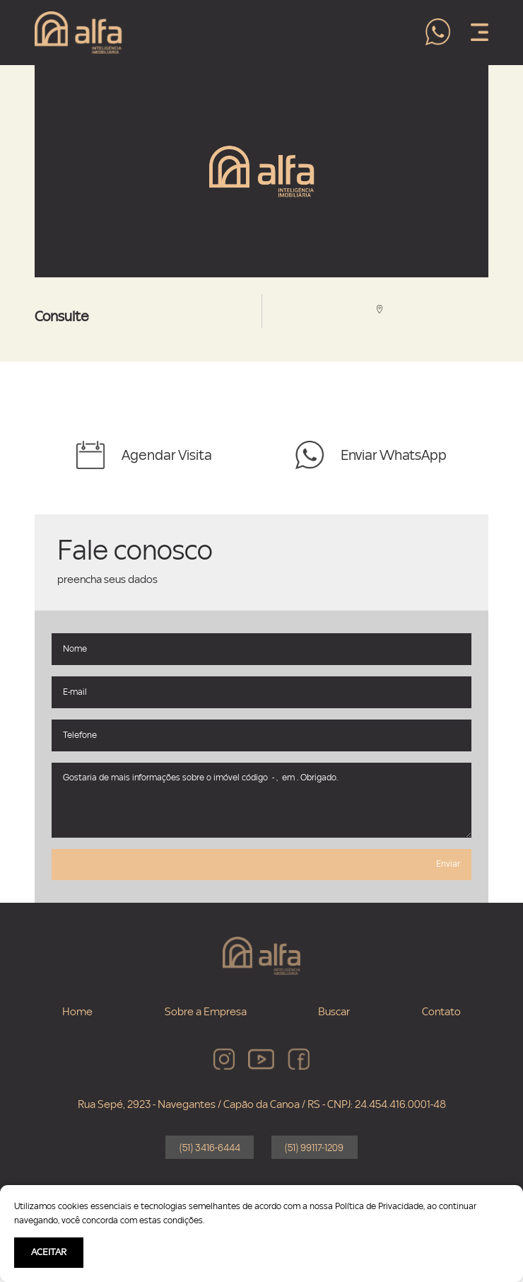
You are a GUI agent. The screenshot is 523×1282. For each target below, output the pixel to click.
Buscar (334, 1012)
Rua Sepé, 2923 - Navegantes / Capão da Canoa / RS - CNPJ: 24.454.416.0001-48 (262, 1104)
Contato (441, 1012)
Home (77, 1012)
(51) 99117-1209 (314, 1148)
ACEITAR (48, 1252)
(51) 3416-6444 (210, 1148)
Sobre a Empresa (206, 1012)
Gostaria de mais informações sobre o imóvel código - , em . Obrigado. (261, 800)
